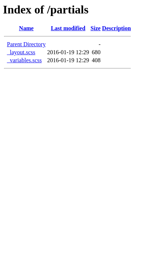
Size (95, 28)
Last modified (68, 28)
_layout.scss (21, 52)
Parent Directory (26, 44)
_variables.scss (24, 60)
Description (116, 28)
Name (26, 28)
